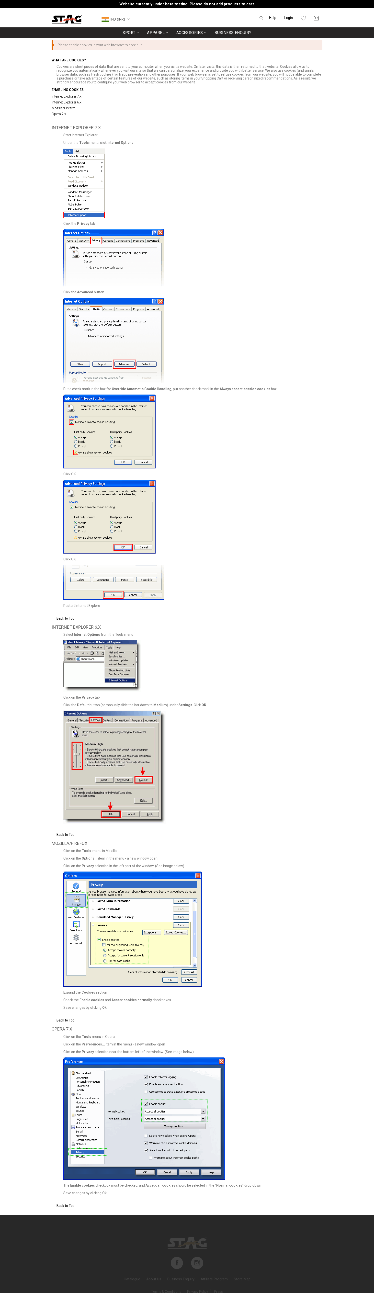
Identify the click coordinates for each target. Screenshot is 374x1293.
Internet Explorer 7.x (66, 96)
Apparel (157, 32)
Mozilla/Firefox (63, 108)
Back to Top (66, 618)
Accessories (191, 32)
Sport (131, 32)
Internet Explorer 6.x (66, 102)
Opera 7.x (59, 114)
